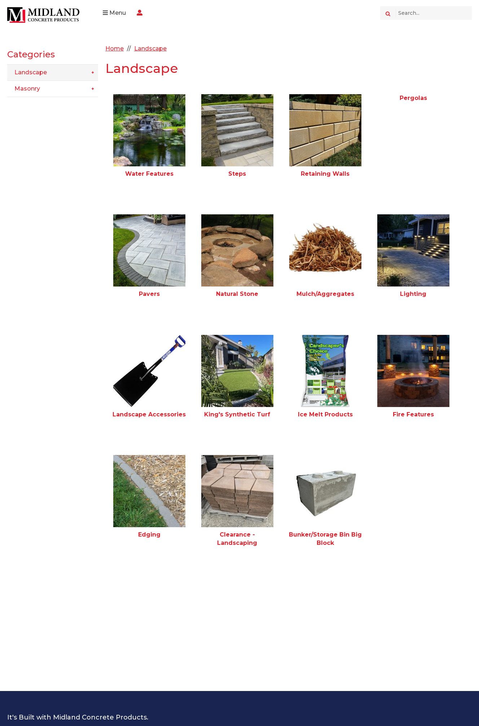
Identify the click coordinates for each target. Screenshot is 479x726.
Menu (114, 12)
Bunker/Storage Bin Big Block (325, 538)
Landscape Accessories (149, 414)
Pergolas (413, 98)
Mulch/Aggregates (325, 293)
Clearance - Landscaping (237, 538)
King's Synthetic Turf (238, 414)
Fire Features (413, 414)
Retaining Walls (325, 173)
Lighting (413, 293)
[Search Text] (434, 13)
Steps (237, 173)
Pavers (149, 293)
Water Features (149, 173)
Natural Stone (237, 293)
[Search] (388, 13)
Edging (149, 534)
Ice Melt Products (325, 414)
